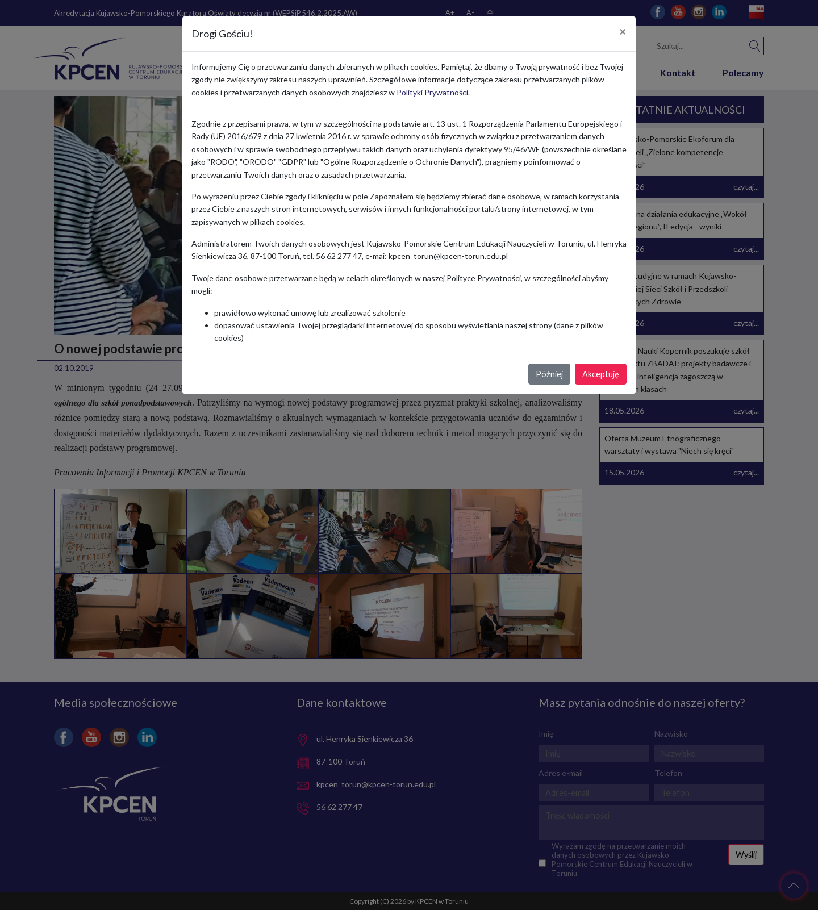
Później (549, 374)
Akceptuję (600, 374)
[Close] (623, 31)
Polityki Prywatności (432, 92)
